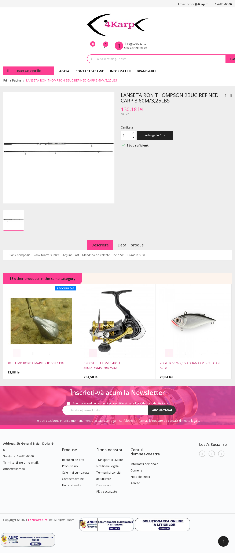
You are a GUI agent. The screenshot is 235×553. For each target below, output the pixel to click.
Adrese (135, 482)
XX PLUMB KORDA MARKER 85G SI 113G (35, 363)
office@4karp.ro (14, 468)
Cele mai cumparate (75, 471)
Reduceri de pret (73, 459)
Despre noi (103, 484)
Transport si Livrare (109, 459)
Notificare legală (107, 465)
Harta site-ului (71, 484)
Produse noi (70, 465)
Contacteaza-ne (73, 478)
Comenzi (137, 469)
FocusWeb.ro (38, 519)
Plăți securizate (106, 490)
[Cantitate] (126, 135)
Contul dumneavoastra (145, 450)
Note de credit (140, 475)
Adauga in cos (155, 135)
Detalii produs (133, 244)
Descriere (98, 244)
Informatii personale (144, 463)
